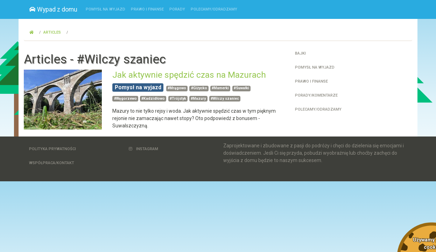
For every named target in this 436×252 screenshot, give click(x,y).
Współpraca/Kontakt (51, 163)
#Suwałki (241, 88)
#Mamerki (220, 88)
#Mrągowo (177, 88)
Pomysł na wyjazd (105, 9)
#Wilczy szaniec (225, 98)
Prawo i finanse (147, 9)
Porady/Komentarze (316, 95)
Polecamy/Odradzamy (214, 9)
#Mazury (198, 98)
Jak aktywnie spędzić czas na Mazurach (189, 75)
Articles (52, 32)
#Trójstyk (178, 98)
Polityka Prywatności (52, 149)
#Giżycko (199, 88)
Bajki (300, 53)
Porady (177, 9)
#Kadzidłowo (153, 98)
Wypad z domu (53, 9)
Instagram (143, 149)
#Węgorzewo (125, 98)
